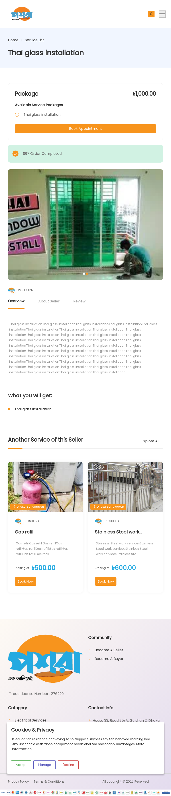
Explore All (150, 441)
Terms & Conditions (48, 781)
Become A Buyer (109, 659)
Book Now (26, 581)
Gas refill (24, 532)
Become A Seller (109, 650)
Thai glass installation (33, 409)
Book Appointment (85, 128)
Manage (44, 765)
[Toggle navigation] (162, 14)
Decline (68, 765)
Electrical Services (30, 720)
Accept (21, 765)
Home (13, 40)
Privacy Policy (18, 781)
